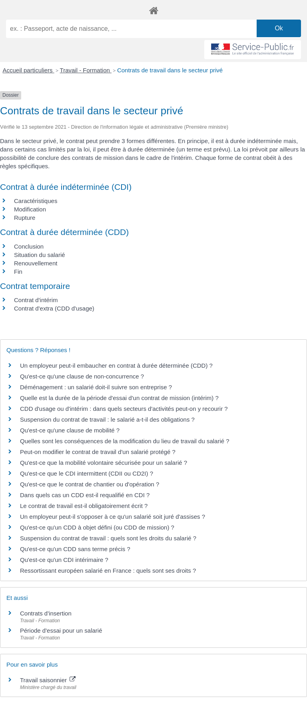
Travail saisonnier (48, 680)
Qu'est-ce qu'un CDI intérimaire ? (64, 559)
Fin (18, 271)
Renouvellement (35, 263)
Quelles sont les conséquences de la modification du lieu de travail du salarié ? (124, 441)
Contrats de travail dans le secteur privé (170, 70)
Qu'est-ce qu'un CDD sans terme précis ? (75, 549)
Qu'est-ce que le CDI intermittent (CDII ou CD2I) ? (86, 473)
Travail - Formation (86, 70)
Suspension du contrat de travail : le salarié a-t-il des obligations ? (107, 419)
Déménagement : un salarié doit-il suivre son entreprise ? (96, 387)
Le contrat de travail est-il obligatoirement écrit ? (84, 505)
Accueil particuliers (28, 70)
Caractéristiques (35, 200)
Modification (30, 209)
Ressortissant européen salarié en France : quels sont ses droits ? (108, 570)
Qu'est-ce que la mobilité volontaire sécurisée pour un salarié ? (103, 462)
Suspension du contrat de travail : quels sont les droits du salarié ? (108, 538)
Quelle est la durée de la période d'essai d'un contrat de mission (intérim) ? (119, 397)
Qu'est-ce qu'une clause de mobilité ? (70, 430)
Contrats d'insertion (46, 613)
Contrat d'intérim (36, 300)
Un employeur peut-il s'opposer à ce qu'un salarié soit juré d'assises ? (112, 516)
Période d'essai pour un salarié (61, 630)
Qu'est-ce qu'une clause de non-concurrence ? (82, 376)
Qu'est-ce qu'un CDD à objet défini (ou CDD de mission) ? (97, 527)
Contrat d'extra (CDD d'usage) (54, 308)
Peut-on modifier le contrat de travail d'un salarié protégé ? (97, 451)
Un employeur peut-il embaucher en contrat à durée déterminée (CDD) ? (116, 365)
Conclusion (29, 246)
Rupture (24, 217)
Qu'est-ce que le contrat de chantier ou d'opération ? (89, 484)
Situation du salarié (39, 254)
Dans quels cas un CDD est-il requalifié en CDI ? (85, 495)
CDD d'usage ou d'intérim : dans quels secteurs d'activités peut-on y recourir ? (124, 408)
